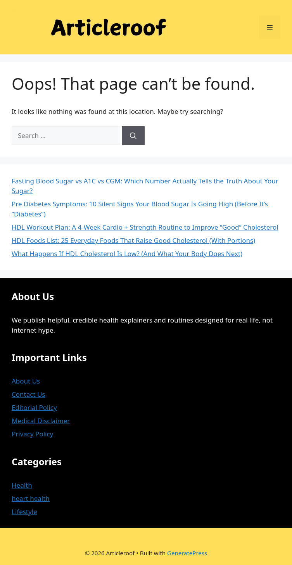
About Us (26, 381)
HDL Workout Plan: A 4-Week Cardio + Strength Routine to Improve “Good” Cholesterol (145, 227)
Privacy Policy (32, 433)
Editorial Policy (34, 407)
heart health (31, 498)
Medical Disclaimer (41, 420)
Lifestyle (24, 511)
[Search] (133, 135)
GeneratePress (187, 553)
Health (22, 485)
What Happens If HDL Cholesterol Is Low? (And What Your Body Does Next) (127, 253)
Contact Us (28, 394)
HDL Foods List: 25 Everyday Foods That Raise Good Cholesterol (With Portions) (133, 240)
